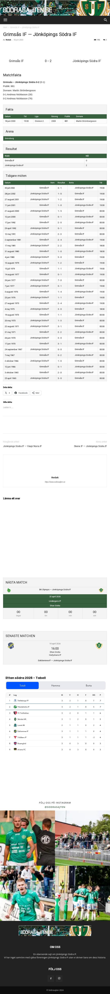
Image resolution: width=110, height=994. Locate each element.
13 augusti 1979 (12, 263)
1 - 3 (60, 320)
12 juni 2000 (10, 217)
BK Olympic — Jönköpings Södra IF (55, 589)
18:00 (102, 245)
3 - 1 (60, 188)
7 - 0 (60, 280)
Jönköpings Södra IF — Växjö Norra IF (22, 446)
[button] (5, 20)
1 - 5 (60, 211)
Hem (5, 27)
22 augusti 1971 (12, 326)
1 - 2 (60, 199)
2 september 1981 (13, 240)
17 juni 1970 (10, 344)
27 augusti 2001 (12, 199)
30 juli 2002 (10, 188)
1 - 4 (60, 292)
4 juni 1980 (9, 257)
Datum (8, 183)
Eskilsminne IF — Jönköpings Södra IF (55, 660)
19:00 (102, 188)
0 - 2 (60, 355)
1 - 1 (60, 269)
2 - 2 (60, 245)
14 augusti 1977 (12, 274)
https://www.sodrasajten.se (55, 482)
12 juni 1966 (10, 367)
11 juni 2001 (10, 205)
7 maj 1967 (9, 355)
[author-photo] (55, 473)
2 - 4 (60, 240)
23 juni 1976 (10, 297)
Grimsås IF (9, 160)
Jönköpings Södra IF (14, 165)
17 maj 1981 (10, 245)
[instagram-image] (27, 838)
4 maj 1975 (9, 309)
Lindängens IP (55, 601)
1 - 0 (60, 194)
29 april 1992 (10, 228)
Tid (100, 183)
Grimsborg (9, 138)
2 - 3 (60, 234)
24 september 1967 (13, 349)
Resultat (61, 183)
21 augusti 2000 (12, 211)
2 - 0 (60, 222)
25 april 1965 (10, 378)
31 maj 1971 (10, 332)
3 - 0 (60, 257)
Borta (71, 183)
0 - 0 (60, 349)
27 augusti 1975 (12, 303)
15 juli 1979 (10, 269)
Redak (8, 40)
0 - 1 (60, 217)
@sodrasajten (55, 806)
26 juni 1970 (10, 338)
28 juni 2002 (10, 194)
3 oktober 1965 (11, 372)
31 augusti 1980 (12, 251)
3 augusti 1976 (11, 292)
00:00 (102, 211)
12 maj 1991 (10, 234)
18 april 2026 (55, 644)
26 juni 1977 (10, 280)
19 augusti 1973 (12, 315)
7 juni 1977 (9, 286)
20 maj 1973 (10, 320)
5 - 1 (60, 326)
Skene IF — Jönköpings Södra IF (90, 446)
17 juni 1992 (10, 222)
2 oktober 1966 (11, 361)
